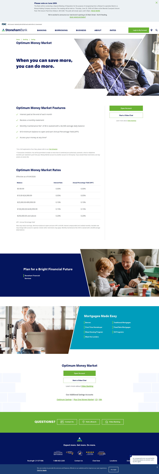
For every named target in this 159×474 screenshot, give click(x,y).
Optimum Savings (64, 399)
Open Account (126, 108)
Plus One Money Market (84, 399)
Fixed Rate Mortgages (122, 327)
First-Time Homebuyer (93, 327)
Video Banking (132, 121)
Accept (113, 469)
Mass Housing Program (94, 332)
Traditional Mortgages (122, 322)
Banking (41, 30)
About (97, 30)
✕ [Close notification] (130, 456)
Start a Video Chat (128, 116)
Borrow (88, 322)
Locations (113, 461)
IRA (100, 399)
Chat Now (96, 461)
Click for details (42, 470)
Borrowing (61, 30)
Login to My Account (140, 30)
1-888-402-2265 (59, 461)
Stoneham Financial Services (32, 276)
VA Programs (119, 332)
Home (18, 39)
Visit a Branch (89, 422)
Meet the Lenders (92, 337)
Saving (33, 39)
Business (81, 30)
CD (96, 399)
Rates (113, 30)
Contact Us (67, 422)
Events (129, 461)
